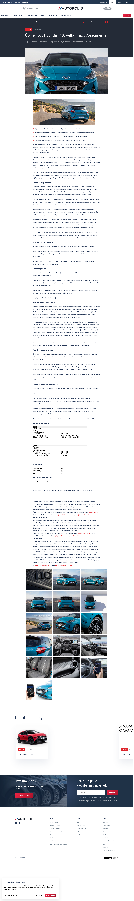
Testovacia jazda (55, 838)
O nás (119, 2)
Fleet (78, 822)
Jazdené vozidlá (32, 15)
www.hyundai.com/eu (84, 533)
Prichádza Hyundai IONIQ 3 (26, 754)
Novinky (21, 749)
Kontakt (127, 2)
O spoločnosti (107, 825)
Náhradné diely (81, 825)
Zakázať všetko (38, 895)
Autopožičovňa (66, 15)
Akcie (127, 15)
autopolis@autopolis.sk (22, 2)
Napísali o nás (107, 838)
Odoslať (112, 792)
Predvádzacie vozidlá (56, 832)
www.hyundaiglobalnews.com (63, 565)
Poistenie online (81, 835)
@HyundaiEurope (60, 536)
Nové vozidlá (54, 822)
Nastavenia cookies (109, 850)
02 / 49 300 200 (7, 2)
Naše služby (103, 2)
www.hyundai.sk (93, 512)
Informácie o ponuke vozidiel (58, 844)
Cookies (105, 847)
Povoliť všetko (50, 895)
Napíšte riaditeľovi (108, 841)
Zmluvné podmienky (90, 801)
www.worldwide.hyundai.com (43, 565)
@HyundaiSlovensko (64, 515)
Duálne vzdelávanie (108, 835)
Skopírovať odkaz (89, 22)
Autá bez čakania (18, 15)
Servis (42, 15)
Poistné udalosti (53, 15)
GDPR (104, 844)
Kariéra (105, 832)
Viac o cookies (12, 889)
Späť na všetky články (32, 22)
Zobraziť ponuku (24, 796)
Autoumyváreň (81, 832)
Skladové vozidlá (55, 825)
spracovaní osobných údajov (110, 797)
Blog (112, 2)
